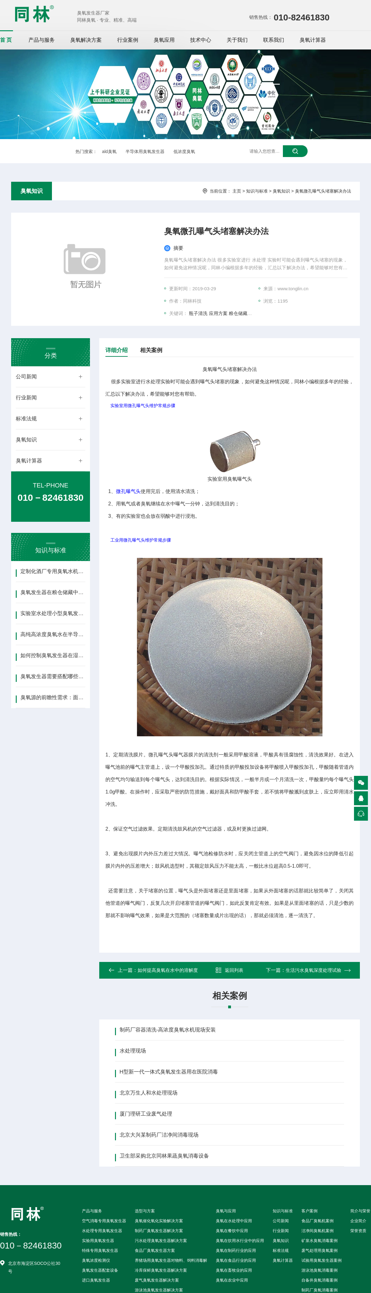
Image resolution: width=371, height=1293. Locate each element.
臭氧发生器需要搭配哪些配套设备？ (52, 676)
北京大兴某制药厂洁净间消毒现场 (159, 1135)
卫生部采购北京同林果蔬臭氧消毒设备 (164, 1156)
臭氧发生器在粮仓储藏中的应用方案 (52, 592)
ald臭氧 (109, 151)
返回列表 (229, 970)
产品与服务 (41, 40)
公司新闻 (26, 377)
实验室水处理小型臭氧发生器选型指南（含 (52, 613)
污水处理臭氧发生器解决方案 (161, 1240)
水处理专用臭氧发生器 (102, 1230)
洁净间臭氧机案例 (317, 1230)
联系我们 (273, 40)
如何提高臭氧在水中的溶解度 (168, 970)
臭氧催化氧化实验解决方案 (159, 1221)
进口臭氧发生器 (96, 1280)
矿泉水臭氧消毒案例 (319, 1240)
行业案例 (127, 40)
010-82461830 (302, 17)
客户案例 (309, 1211)
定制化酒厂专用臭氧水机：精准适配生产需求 (52, 571)
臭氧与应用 (226, 1211)
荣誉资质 (358, 1230)
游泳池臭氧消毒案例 (319, 1270)
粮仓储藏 (238, 313)
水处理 (153, 381)
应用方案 (218, 313)
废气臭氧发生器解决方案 (157, 1280)
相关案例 (151, 350)
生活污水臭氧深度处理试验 (313, 970)
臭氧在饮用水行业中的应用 (240, 1240)
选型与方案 (145, 1211)
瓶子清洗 (198, 313)
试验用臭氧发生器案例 (321, 1260)
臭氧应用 (164, 40)
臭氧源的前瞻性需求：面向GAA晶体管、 (52, 697)
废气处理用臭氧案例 (319, 1250)
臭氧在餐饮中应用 (232, 1230)
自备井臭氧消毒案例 (319, 1280)
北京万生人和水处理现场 (148, 1093)
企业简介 (358, 1221)
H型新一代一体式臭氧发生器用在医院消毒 (169, 1072)
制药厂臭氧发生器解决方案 (159, 1230)
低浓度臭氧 (184, 151)
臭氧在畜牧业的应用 (234, 1270)
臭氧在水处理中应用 (234, 1221)
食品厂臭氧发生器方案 (155, 1250)
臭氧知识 (31, 191)
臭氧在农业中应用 (232, 1280)
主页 (236, 191)
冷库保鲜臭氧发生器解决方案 (161, 1270)
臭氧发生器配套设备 (100, 1270)
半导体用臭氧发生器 (145, 151)
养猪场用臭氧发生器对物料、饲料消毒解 (171, 1260)
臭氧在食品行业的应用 (236, 1260)
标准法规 (26, 419)
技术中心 (200, 40)
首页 (6, 40)
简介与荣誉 (360, 1211)
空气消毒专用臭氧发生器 (104, 1221)
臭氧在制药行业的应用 (236, 1250)
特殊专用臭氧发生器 (100, 1250)
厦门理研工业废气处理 (146, 1114)
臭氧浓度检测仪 (96, 1260)
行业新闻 (26, 398)
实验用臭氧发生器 (98, 1240)
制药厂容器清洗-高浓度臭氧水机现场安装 (168, 1030)
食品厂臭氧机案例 (317, 1221)
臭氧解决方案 (86, 40)
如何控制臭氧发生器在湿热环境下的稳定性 (52, 655)
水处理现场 (133, 1051)
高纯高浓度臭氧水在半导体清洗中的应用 (52, 634)
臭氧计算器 (313, 40)
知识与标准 (257, 191)
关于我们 (237, 40)
